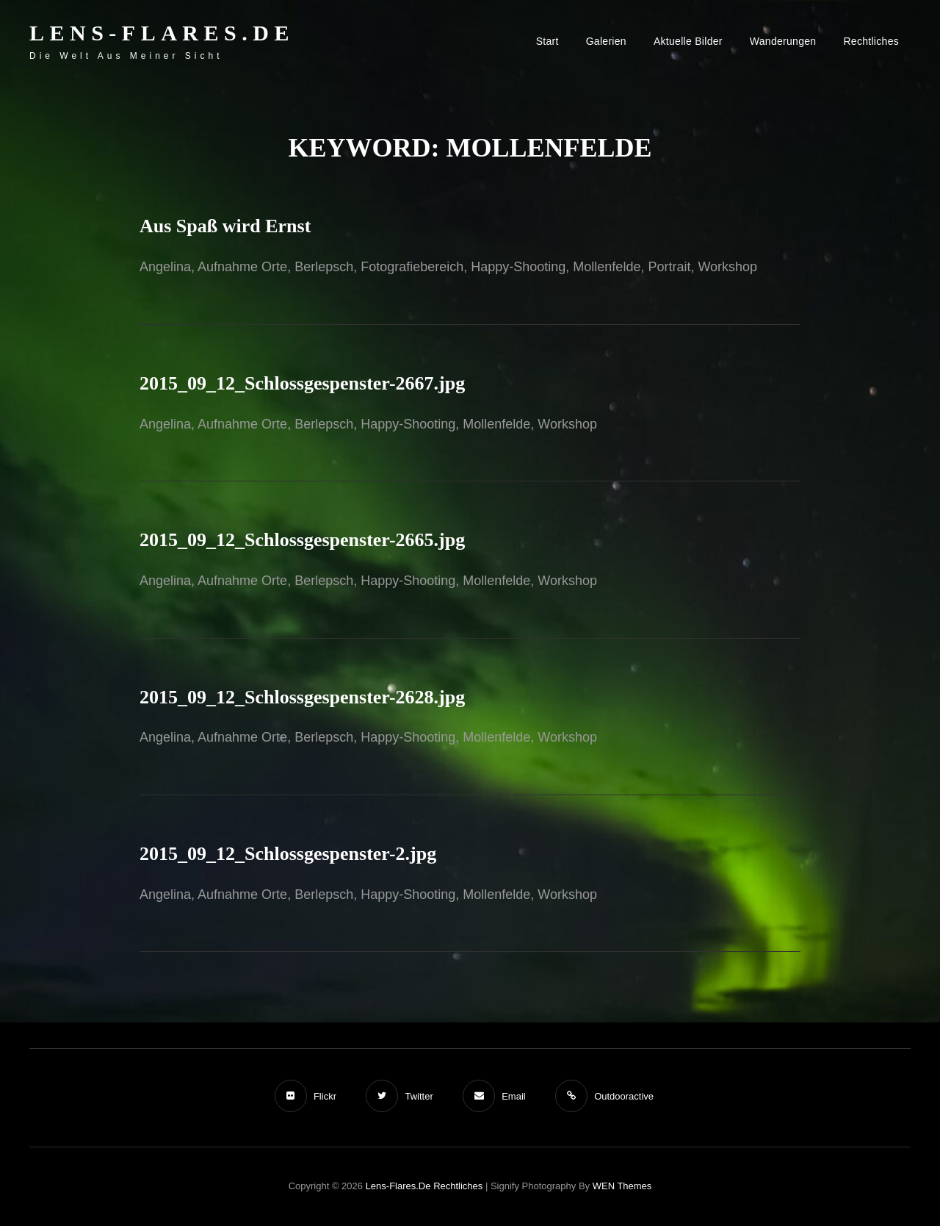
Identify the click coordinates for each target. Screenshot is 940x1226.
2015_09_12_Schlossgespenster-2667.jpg (302, 383)
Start (547, 41)
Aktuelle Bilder (688, 41)
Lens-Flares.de (161, 33)
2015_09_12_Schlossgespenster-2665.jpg (302, 540)
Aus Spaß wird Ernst (225, 226)
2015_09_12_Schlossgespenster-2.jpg (288, 853)
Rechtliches (871, 41)
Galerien (606, 41)
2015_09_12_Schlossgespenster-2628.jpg (302, 697)
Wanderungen (783, 41)
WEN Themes (622, 1185)
